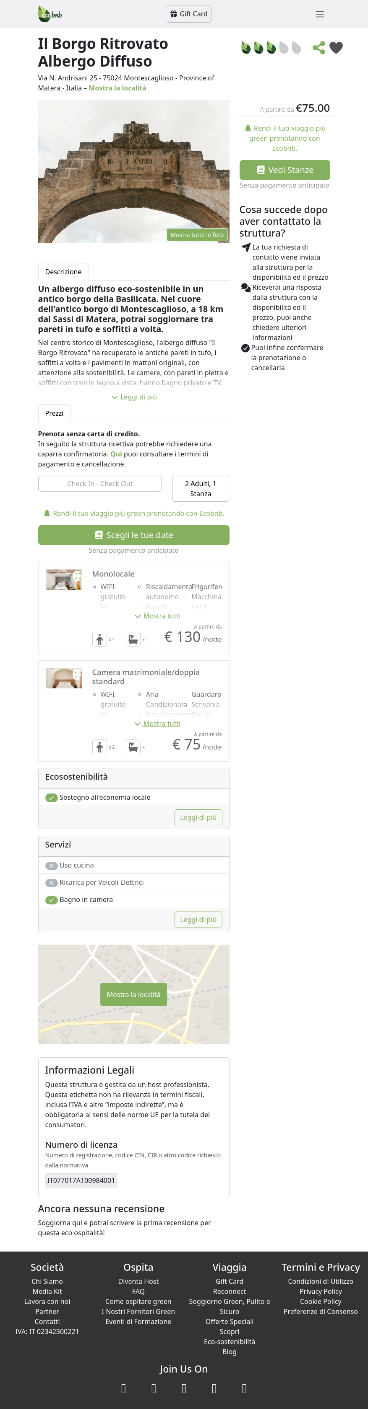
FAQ (138, 1291)
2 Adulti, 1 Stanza (201, 488)
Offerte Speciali (230, 1321)
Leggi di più (133, 397)
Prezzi (54, 413)
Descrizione (63, 271)
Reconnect (229, 1291)
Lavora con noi (47, 1301)
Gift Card (189, 13)
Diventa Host (138, 1281)
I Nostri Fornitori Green (138, 1311)
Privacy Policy (321, 1291)
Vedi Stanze (284, 169)
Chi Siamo (47, 1281)
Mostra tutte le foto (197, 235)
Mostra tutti (157, 616)
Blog (229, 1351)
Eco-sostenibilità (229, 1341)
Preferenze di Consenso (321, 1311)
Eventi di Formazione (138, 1321)
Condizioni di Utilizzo (320, 1281)
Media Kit (47, 1291)
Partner (47, 1311)
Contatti (47, 1321)
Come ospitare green (138, 1301)
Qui (116, 454)
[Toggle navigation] (319, 13)
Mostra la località (117, 88)
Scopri (230, 1331)
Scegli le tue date (134, 535)
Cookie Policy (321, 1301)
